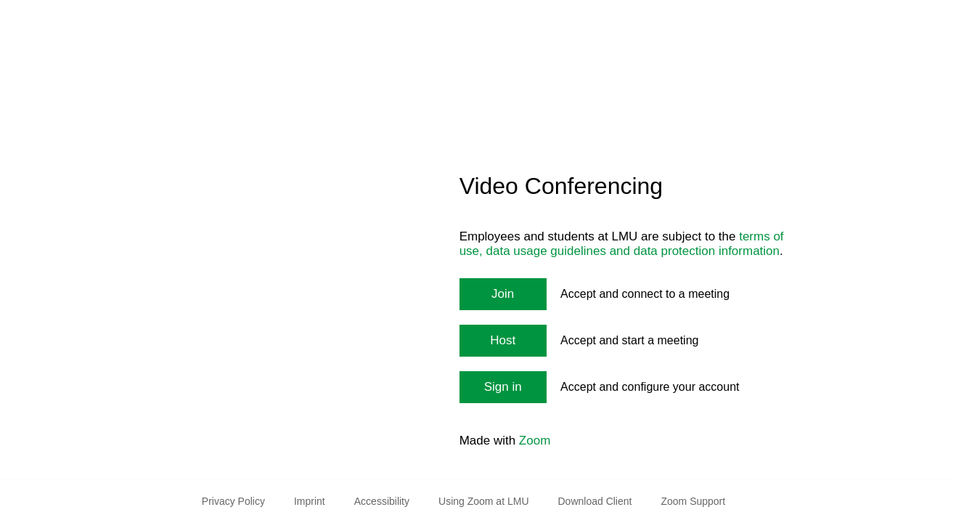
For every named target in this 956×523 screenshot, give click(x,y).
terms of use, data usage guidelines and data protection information (621, 244)
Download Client (595, 501)
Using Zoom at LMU (483, 501)
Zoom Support (693, 501)
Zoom (534, 440)
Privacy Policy (233, 501)
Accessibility (381, 501)
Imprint (309, 501)
